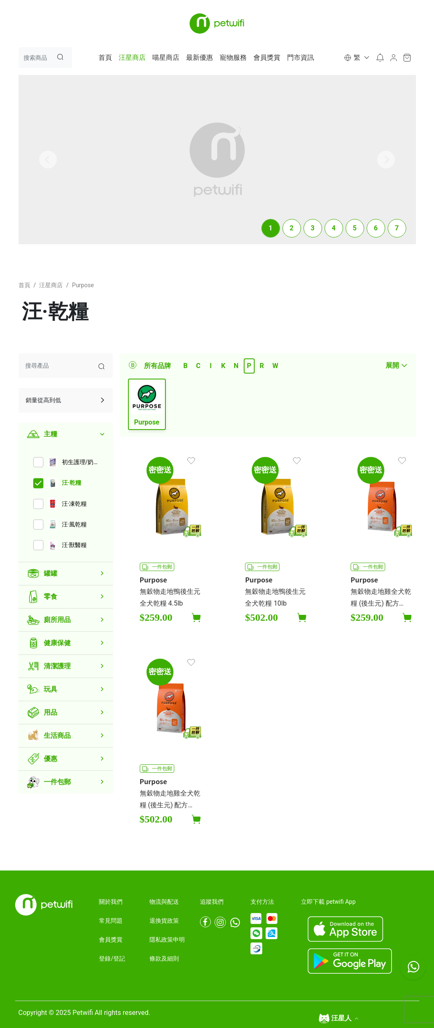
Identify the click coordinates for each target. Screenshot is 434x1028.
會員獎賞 (266, 57)
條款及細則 (164, 958)
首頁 (105, 57)
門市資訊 (300, 57)
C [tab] (198, 366)
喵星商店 (165, 57)
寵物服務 (233, 57)
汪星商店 (132, 57)
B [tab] (185, 366)
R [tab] (262, 366)
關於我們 (110, 901)
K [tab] (223, 366)
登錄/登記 (112, 958)
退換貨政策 (164, 920)
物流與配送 (164, 901)
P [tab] (249, 366)
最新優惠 (199, 57)
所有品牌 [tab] (157, 366)
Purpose (83, 285)
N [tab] (236, 366)
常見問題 (110, 920)
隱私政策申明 (167, 939)
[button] (356, 57)
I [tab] (211, 366)
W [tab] (275, 366)
